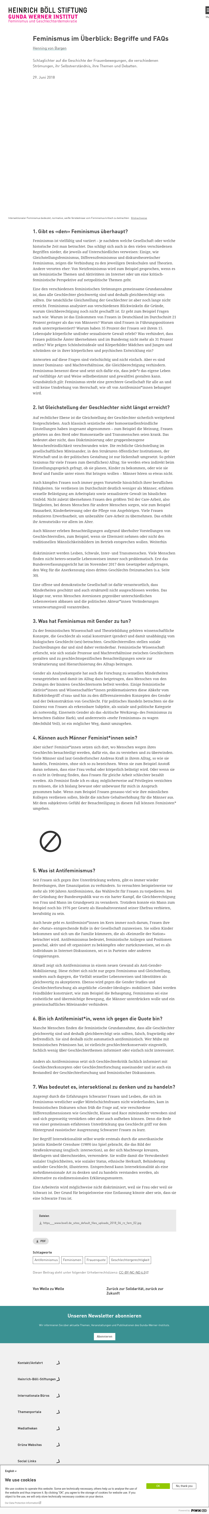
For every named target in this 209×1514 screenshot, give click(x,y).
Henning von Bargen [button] (50, 48)
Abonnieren (104, 1379)
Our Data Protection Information (21, 1503)
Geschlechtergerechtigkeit (130, 1260)
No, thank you (184, 1486)
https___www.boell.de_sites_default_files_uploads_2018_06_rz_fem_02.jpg (92, 1223)
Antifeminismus (46, 1260)
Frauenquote (96, 1260)
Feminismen (72, 1260)
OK (158, 1486)
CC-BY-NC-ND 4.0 (132, 1272)
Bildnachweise (139, 218)
